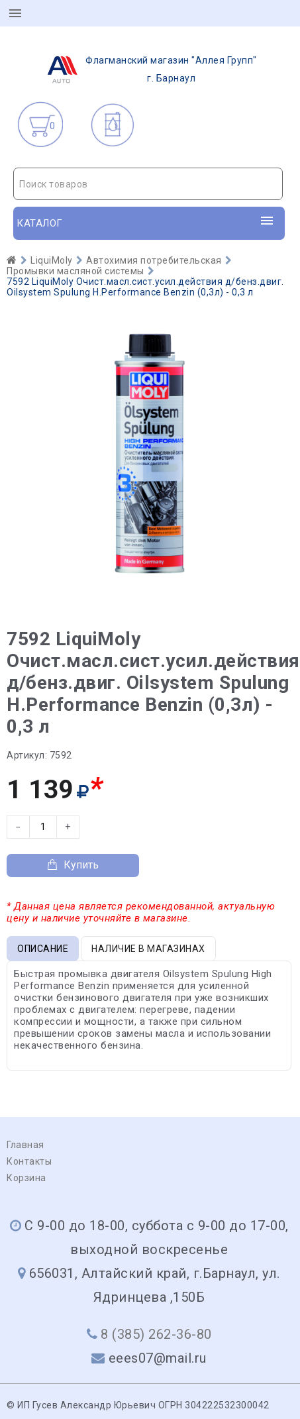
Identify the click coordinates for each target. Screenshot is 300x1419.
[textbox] (148, 184)
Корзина (26, 1178)
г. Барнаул (148, 69)
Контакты (29, 1161)
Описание (42, 948)
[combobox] (148, 184)
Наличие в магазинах (148, 948)
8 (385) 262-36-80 (156, 1334)
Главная (25, 1144)
